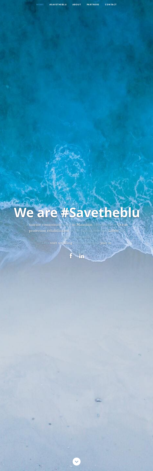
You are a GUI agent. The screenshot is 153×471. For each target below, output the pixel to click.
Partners (93, 4)
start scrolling (61, 243)
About (76, 4)
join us (105, 243)
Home (40, 4)
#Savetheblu (58, 4)
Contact (111, 4)
